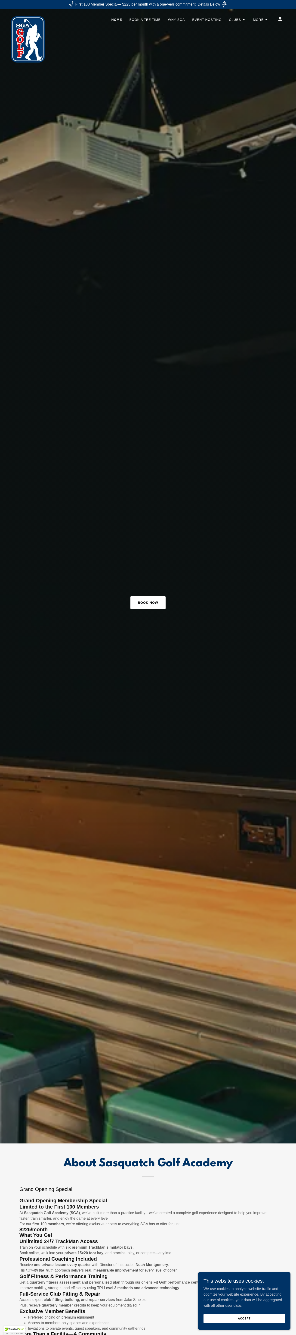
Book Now (148, 603)
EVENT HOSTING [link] (207, 20)
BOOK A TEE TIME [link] (145, 20)
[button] (237, 19)
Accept (244, 1318)
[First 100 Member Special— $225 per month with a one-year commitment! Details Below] (148, 4)
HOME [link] (116, 20)
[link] (28, 18)
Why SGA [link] (176, 20)
